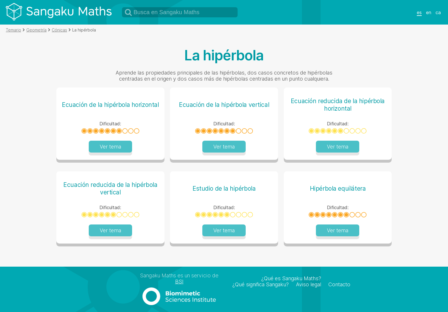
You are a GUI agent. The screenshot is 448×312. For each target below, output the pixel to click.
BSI (179, 281)
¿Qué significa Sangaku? (260, 284)
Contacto (339, 284)
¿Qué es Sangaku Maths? (291, 278)
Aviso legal (308, 284)
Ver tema (110, 147)
